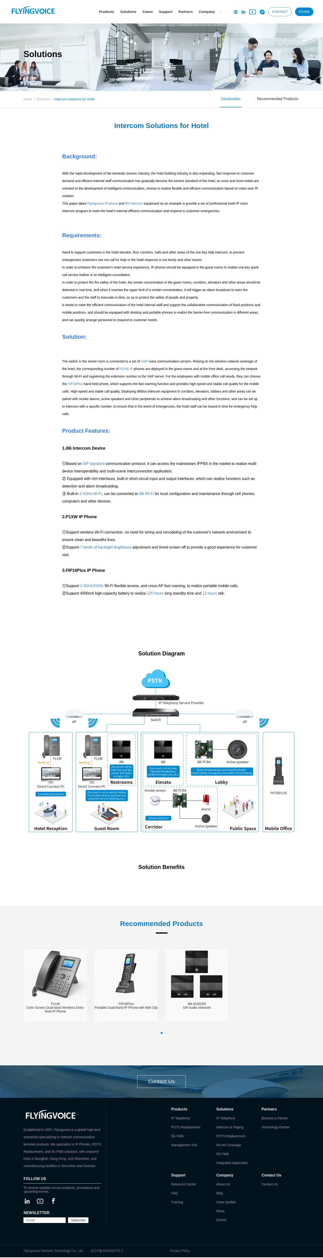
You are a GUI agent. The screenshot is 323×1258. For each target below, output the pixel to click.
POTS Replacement (186, 1128)
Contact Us (161, 1082)
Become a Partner (275, 1119)
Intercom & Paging (229, 1128)
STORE (304, 12)
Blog (219, 1194)
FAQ (174, 1194)
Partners (186, 12)
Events (221, 1221)
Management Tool (184, 1146)
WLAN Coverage (228, 1146)
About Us (223, 1185)
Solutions (128, 12)
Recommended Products (277, 99)
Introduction (231, 99)
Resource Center (183, 1185)
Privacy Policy (180, 1251)
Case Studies (226, 1203)
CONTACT (280, 12)
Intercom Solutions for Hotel (74, 99)
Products (106, 12)
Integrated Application (232, 1163)
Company (207, 12)
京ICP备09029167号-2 (106, 1251)
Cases (147, 12)
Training (177, 1203)
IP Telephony (180, 1119)
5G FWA (177, 1137)
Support (165, 12)
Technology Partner (276, 1128)
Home (27, 99)
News (220, 1212)
